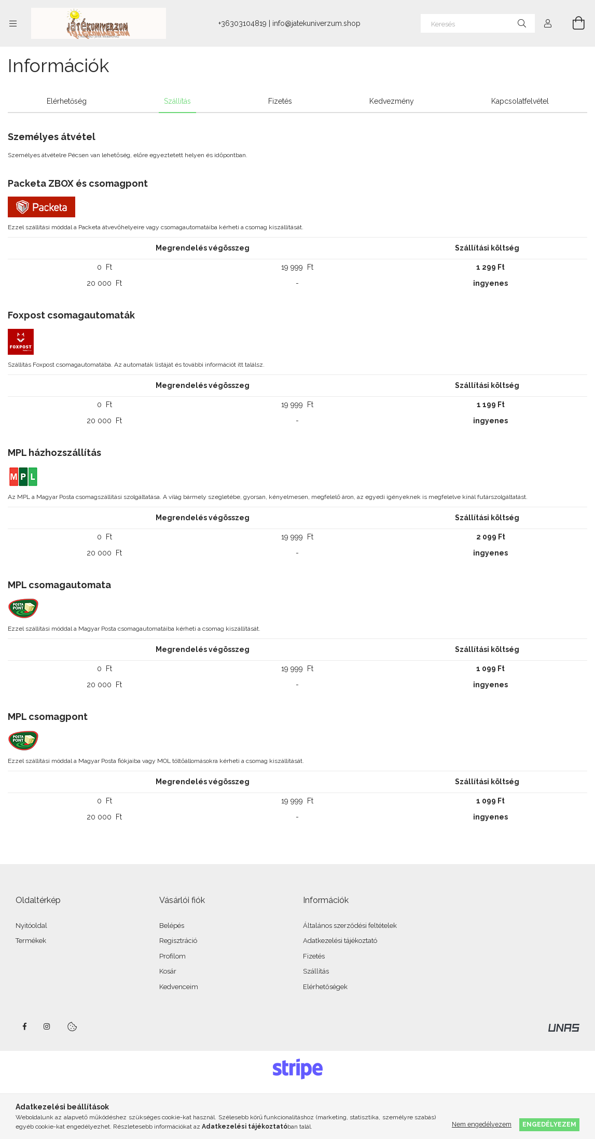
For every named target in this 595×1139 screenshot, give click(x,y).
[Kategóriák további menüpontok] (13, 23)
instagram (47, 1026)
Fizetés (314, 956)
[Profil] (548, 23)
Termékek (31, 940)
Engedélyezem (549, 1124)
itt (240, 364)
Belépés (171, 925)
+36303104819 (242, 23)
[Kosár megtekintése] (573, 23)
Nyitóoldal (31, 925)
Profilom (172, 956)
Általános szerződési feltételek (350, 925)
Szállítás (316, 971)
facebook (24, 1026)
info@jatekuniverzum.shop (316, 23)
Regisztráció (178, 940)
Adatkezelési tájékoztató (340, 940)
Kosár (167, 971)
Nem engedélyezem (481, 1124)
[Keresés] (478, 23)
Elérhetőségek (325, 987)
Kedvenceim (178, 987)
